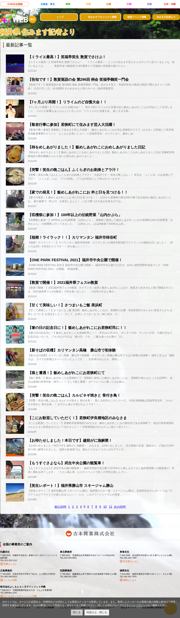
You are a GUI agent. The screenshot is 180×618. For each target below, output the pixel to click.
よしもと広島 (10, 580)
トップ (60, 17)
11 (110, 506)
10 (105, 506)
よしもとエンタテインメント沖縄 (20, 596)
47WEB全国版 (15, 4)
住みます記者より (166, 17)
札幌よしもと (10, 564)
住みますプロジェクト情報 (102, 17)
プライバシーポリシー (136, 605)
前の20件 (60, 506)
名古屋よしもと (131, 561)
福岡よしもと (129, 580)
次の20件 (120, 506)
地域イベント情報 (136, 17)
